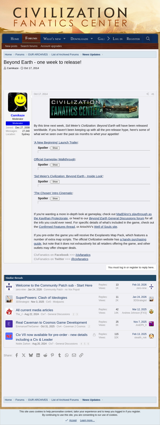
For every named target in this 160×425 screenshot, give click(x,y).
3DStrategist (22, 301)
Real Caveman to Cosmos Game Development (51, 322)
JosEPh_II (141, 325)
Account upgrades (51, 46)
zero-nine (21, 289)
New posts (11, 46)
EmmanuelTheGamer (27, 326)
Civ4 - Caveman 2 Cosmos (71, 326)
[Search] (148, 39)
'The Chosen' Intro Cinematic (53, 193)
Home (15, 39)
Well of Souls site (105, 226)
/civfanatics (83, 254)
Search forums (29, 46)
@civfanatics (79, 259)
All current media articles (34, 310)
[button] (64, 39)
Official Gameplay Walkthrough (54, 159)
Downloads (79, 39)
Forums (31, 38)
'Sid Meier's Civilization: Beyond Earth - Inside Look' (68, 176)
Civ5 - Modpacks (55, 301)
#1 (153, 94)
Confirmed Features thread (57, 226)
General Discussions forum (116, 218)
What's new (52, 39)
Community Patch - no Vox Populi (62, 289)
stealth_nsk (140, 337)
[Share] (147, 94)
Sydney (26, 134)
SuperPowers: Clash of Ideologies (41, 298)
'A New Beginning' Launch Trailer (56, 142)
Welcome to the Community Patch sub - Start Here (54, 285)
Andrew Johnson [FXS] (134, 312)
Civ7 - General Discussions (55, 314)
